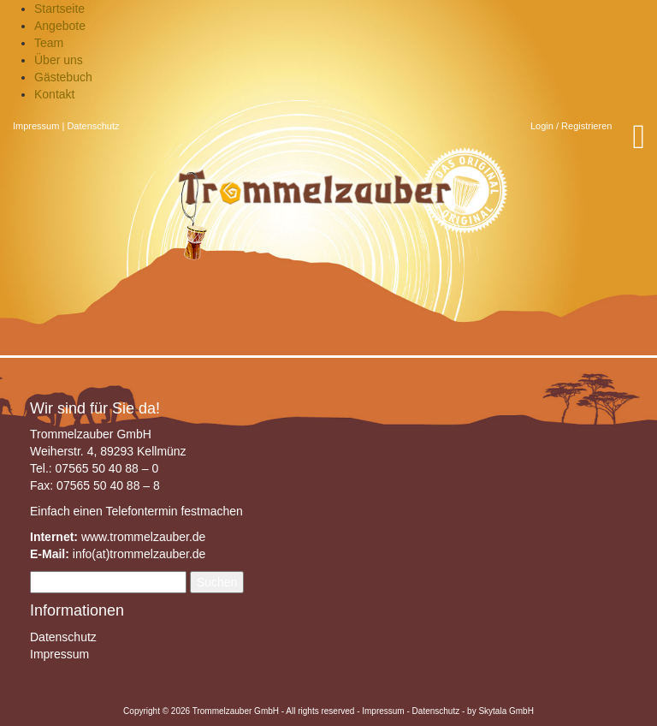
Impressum (36, 126)
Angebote (60, 26)
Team (48, 43)
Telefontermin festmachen (173, 511)
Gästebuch (63, 77)
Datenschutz (93, 126)
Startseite (59, 8)
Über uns (58, 60)
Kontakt (54, 94)
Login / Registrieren (571, 126)
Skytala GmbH (505, 711)
